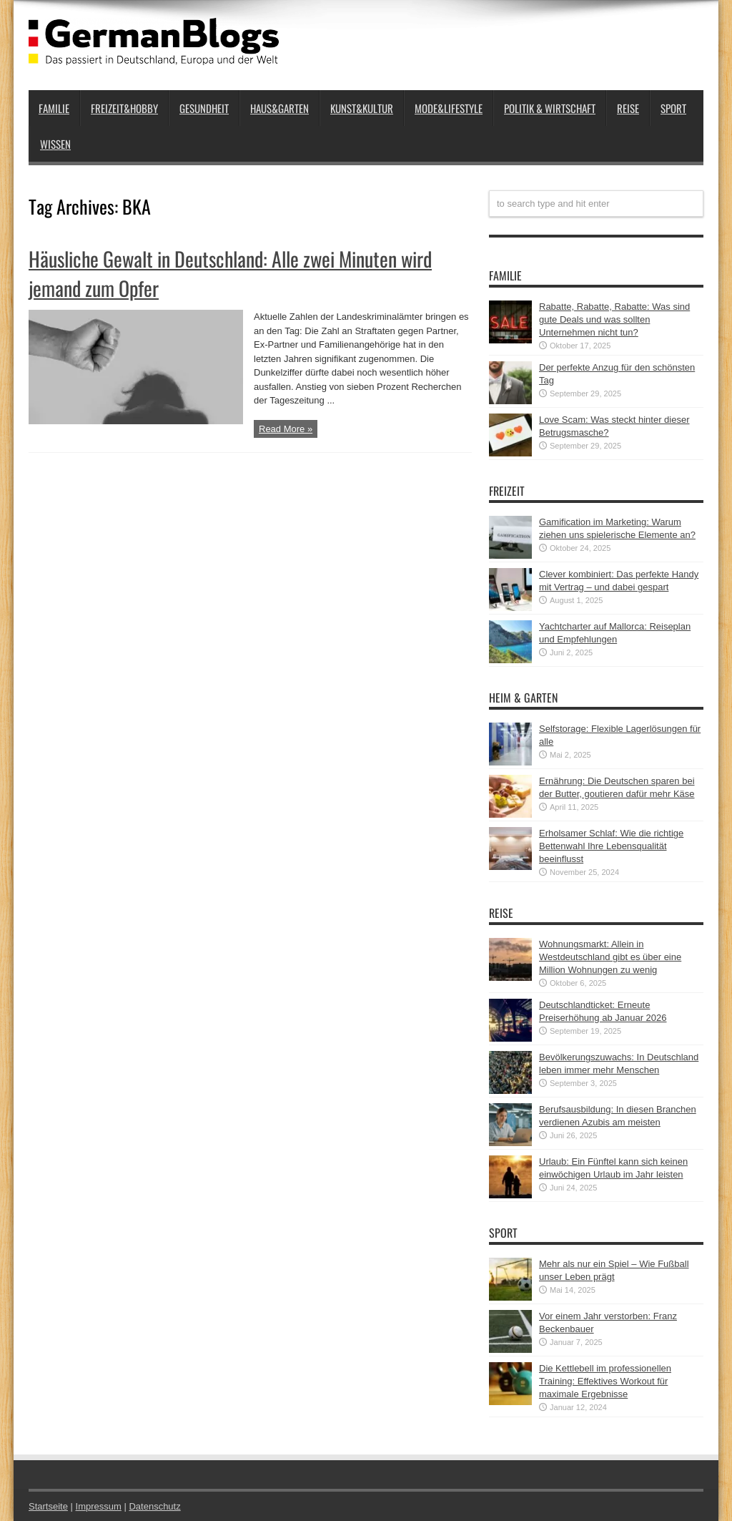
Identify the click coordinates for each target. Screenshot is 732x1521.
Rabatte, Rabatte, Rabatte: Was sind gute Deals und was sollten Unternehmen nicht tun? (614, 319)
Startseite (48, 1506)
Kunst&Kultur (361, 108)
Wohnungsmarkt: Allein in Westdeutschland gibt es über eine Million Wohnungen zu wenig (610, 957)
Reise (628, 108)
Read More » (285, 429)
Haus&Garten (279, 108)
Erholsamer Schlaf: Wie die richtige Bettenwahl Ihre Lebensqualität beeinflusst (611, 846)
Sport (673, 108)
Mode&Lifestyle (449, 108)
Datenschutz (154, 1506)
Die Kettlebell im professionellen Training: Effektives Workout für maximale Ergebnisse (605, 1381)
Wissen (55, 144)
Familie (54, 108)
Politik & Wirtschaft (549, 108)
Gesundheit (204, 108)
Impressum (99, 1506)
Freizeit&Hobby (124, 108)
